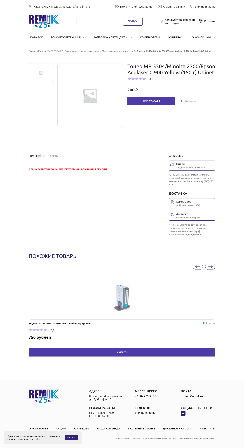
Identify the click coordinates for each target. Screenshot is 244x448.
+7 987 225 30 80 (145, 395)
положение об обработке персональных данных (194, 438)
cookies (37, 439)
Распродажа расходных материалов (83, 51)
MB (133, 51)
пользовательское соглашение (127, 438)
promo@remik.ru (192, 395)
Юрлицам (175, 37)
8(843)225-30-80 (145, 412)
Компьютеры (150, 37)
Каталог (36, 37)
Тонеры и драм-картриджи (116, 51)
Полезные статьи (141, 428)
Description (38, 156)
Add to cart (151, 101)
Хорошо (71, 437)
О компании (201, 37)
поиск (133, 21)
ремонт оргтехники (66, 37)
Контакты (207, 428)
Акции (61, 428)
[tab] (38, 156)
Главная (33, 51)
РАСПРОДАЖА (55, 51)
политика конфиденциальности (156, 438)
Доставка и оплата (177, 428)
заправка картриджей (110, 37)
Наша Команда (108, 428)
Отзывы (56, 156)
